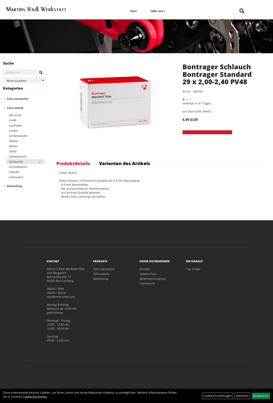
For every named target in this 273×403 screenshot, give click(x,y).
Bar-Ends (15, 115)
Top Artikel (193, 269)
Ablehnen (242, 396)
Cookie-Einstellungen (218, 396)
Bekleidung (14, 186)
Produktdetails (73, 163)
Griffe (12, 120)
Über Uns (158, 11)
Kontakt (144, 269)
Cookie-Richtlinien (35, 396)
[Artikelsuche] (241, 11)
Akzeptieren (261, 396)
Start (133, 11)
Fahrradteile (15, 108)
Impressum (146, 283)
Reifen (13, 146)
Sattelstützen (17, 156)
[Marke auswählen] (23, 80)
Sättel (12, 151)
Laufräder (15, 125)
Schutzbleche (18, 167)
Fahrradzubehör (18, 99)
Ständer (14, 172)
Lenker (13, 130)
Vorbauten (16, 177)
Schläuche (16, 161)
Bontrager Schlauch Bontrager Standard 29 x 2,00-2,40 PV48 (217, 74)
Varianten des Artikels (124, 163)
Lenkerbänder (18, 136)
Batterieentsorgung (152, 278)
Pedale (13, 141)
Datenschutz (147, 274)
